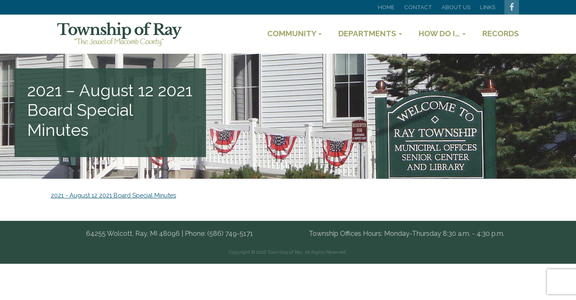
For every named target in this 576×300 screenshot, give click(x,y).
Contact (418, 7)
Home (386, 7)
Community (294, 33)
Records (500, 33)
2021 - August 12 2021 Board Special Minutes (113, 195)
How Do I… (442, 33)
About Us (456, 7)
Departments (370, 33)
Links (487, 7)
